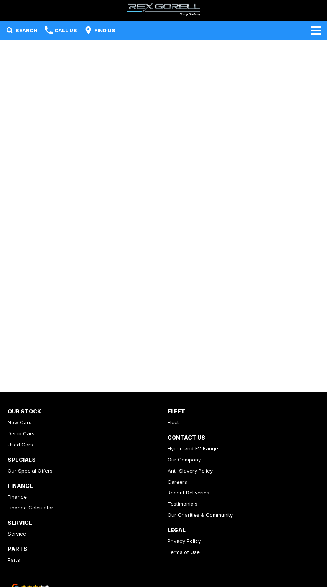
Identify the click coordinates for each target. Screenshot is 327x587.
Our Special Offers (30, 471)
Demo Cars (21, 433)
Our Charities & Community (200, 515)
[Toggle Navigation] (316, 30)
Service (17, 534)
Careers (177, 482)
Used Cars (20, 444)
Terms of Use (184, 552)
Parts (14, 560)
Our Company (184, 459)
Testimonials (182, 504)
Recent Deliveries (188, 492)
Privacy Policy (184, 541)
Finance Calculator (30, 507)
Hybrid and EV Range (193, 448)
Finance (17, 497)
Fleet (173, 422)
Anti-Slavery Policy (190, 471)
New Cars (19, 422)
